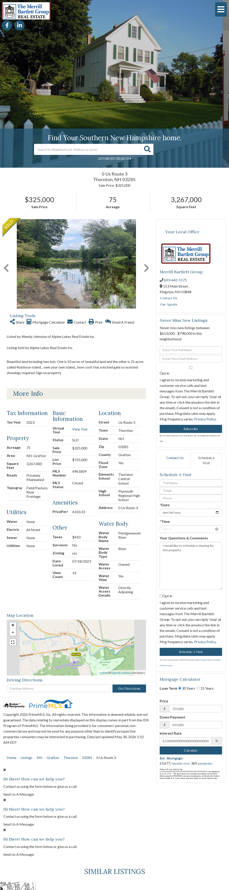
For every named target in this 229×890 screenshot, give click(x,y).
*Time (165, 521)
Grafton (53, 757)
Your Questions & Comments (184, 538)
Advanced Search (113, 159)
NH (39, 757)
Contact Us (168, 298)
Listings (26, 757)
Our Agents (168, 304)
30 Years (186, 688)
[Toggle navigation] (221, 9)
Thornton (70, 757)
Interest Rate (171, 733)
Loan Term (168, 688)
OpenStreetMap (120, 672)
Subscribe (191, 429)
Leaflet (103, 672)
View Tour (80, 429)
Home (11, 757)
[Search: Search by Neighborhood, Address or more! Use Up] (87, 149)
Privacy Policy (205, 419)
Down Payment (172, 717)
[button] (147, 149)
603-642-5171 (175, 280)
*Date (165, 505)
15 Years (205, 688)
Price (164, 701)
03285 (87, 757)
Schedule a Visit (206, 460)
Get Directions (129, 689)
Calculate (191, 750)
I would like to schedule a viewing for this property (191, 566)
